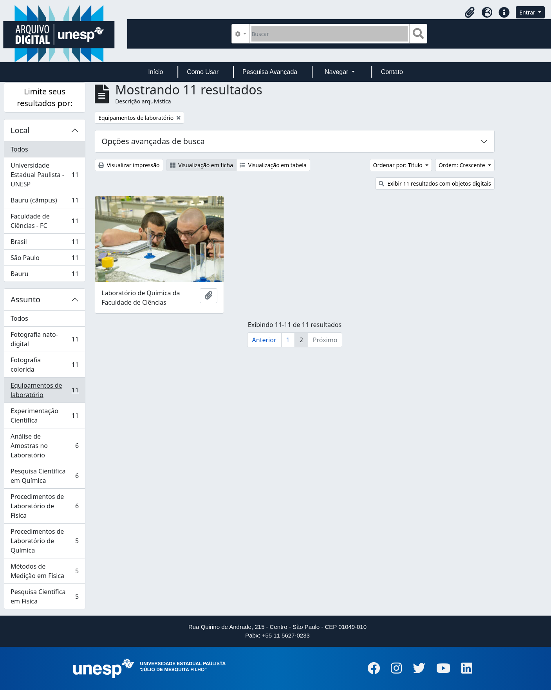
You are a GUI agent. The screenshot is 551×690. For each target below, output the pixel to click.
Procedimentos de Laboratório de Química (44, 541)
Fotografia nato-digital (44, 339)
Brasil (44, 243)
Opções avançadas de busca (153, 141)
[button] (469, 12)
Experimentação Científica (44, 415)
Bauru (44, 275)
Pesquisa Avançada (269, 72)
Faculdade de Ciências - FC (44, 221)
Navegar (337, 72)
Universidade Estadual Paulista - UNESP (44, 174)
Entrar (528, 12)
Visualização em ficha (201, 165)
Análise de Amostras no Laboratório (44, 445)
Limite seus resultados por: (44, 97)
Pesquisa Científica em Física (44, 596)
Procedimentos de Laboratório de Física (44, 506)
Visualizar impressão (128, 165)
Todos (19, 149)
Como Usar (203, 72)
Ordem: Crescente (462, 165)
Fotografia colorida (44, 365)
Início (155, 72)
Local (20, 130)
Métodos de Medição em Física (44, 571)
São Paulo (44, 259)
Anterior (264, 340)
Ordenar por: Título (398, 165)
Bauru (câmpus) (44, 201)
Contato (392, 72)
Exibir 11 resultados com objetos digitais (435, 183)
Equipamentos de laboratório (44, 390)
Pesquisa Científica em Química (44, 476)
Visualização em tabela (273, 165)
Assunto (25, 299)
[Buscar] (329, 33)
